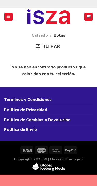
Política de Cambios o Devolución (37, 120)
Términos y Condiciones (28, 100)
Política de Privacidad (25, 110)
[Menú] (8, 17)
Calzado (40, 35)
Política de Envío (20, 130)
